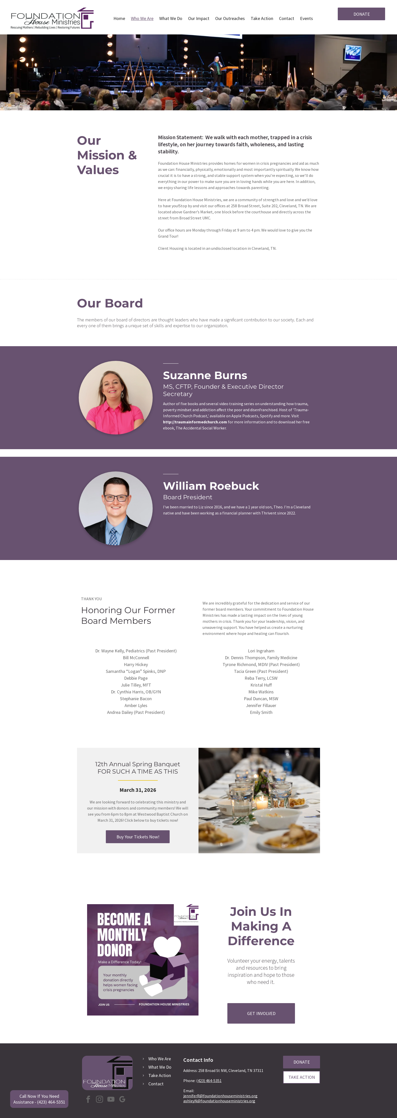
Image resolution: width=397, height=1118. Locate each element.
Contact (156, 1084)
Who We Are (159, 1059)
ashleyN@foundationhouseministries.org (219, 1100)
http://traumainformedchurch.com (195, 421)
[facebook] (88, 1100)
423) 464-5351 (210, 1080)
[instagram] (99, 1100)
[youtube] (111, 1100)
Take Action (159, 1075)
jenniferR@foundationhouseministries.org (220, 1095)
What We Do (159, 1067)
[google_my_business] (122, 1100)
